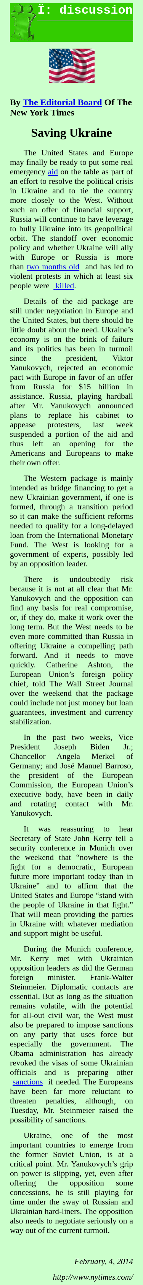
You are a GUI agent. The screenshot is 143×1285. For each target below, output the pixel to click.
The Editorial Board (62, 102)
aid (53, 171)
